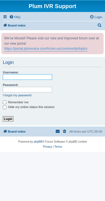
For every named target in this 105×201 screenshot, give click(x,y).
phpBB (38, 141)
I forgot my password (17, 95)
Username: (11, 72)
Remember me (16, 102)
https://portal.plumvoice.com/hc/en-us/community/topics (45, 49)
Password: (10, 85)
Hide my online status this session (29, 107)
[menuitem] (14, 17)
